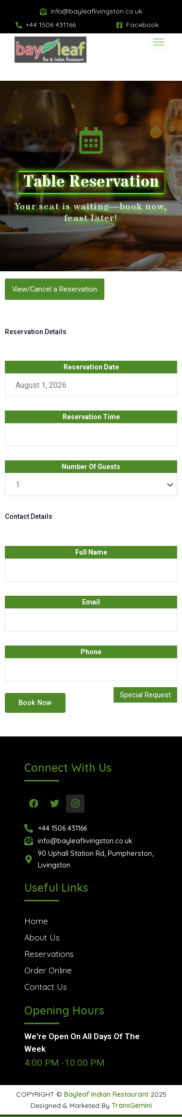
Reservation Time (91, 417)
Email (91, 602)
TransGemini (132, 1105)
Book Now (35, 702)
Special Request (145, 695)
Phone (91, 652)
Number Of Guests (91, 466)
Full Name (91, 552)
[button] (158, 33)
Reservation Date (91, 367)
